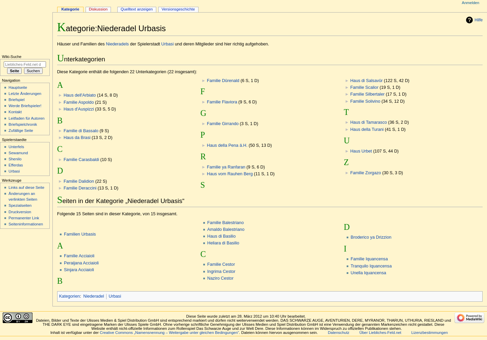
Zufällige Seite (20, 130)
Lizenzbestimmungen (429, 333)
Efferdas (15, 165)
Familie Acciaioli (79, 256)
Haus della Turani (367, 129)
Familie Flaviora (222, 102)
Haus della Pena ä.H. (227, 145)
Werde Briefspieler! (24, 106)
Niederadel (93, 296)
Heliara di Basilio (223, 243)
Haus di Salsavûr (366, 80)
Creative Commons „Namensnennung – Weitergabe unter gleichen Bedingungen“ (169, 333)
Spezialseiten (19, 205)
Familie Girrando (223, 123)
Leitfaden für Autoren (26, 118)
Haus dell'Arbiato (80, 95)
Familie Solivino (365, 101)
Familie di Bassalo (81, 130)
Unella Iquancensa (368, 273)
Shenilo (14, 159)
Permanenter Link (23, 218)
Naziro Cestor (220, 278)
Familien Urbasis (80, 234)
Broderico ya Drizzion (371, 237)
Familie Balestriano (225, 222)
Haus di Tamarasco (368, 122)
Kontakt (15, 112)
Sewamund (18, 153)
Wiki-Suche (12, 57)
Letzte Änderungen (24, 94)
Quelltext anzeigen (137, 9)
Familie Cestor (221, 264)
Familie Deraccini (80, 188)
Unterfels (16, 147)
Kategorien (69, 296)
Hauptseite (17, 87)
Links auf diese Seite (26, 187)
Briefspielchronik (22, 124)
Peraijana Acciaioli (81, 263)
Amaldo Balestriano (226, 229)
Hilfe (478, 20)
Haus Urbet (361, 151)
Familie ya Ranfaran (226, 167)
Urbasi (167, 44)
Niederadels (117, 44)
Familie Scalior (364, 87)
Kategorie (70, 9)
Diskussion (98, 9)
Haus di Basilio (221, 236)
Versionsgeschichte (178, 9)
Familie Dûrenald (223, 80)
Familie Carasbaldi (81, 159)
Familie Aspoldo (79, 102)
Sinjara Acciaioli (79, 269)
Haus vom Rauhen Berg (230, 174)
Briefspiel (16, 100)
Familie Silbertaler (367, 94)
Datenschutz (339, 333)
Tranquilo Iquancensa (371, 266)
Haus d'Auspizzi (79, 109)
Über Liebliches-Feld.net (380, 333)
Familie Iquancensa (369, 259)
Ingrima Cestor (221, 271)
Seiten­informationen (25, 224)
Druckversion (19, 212)
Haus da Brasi (77, 137)
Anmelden (471, 3)
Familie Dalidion (79, 181)
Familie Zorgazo (365, 173)
